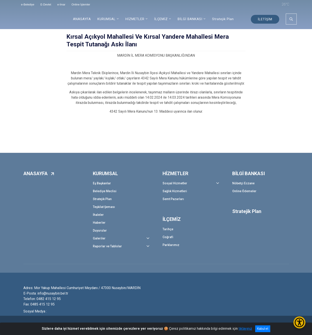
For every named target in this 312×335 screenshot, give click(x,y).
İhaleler (98, 214)
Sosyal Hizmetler (175, 183)
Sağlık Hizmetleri (175, 191)
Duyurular (100, 230)
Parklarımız (171, 245)
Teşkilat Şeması (104, 207)
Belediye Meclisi (104, 191)
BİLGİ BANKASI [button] (190, 19)
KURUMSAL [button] (106, 19)
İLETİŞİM (265, 19)
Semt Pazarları (173, 199)
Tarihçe (168, 229)
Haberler (99, 222)
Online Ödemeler (244, 191)
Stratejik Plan (223, 19)
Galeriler (99, 238)
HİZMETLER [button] (134, 19)
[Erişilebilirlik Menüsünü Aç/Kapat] (299, 322)
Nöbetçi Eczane (243, 183)
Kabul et (262, 328)
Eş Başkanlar (102, 183)
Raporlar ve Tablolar (107, 246)
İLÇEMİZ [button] (161, 19)
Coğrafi (168, 237)
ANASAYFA (82, 19)
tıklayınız (245, 328)
